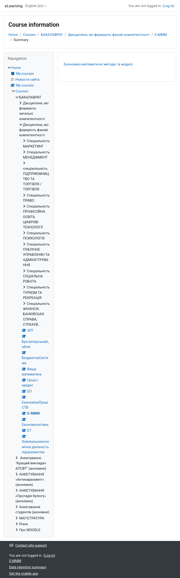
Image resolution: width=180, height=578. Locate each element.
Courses (29, 35)
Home (13, 35)
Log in (168, 6)
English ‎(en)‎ (34, 6)
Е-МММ (161, 35)
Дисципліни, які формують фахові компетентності (109, 35)
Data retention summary (27, 567)
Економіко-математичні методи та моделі (98, 64)
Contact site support (28, 545)
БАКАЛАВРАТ (52, 35)
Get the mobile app (23, 573)
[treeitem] (29, 299)
